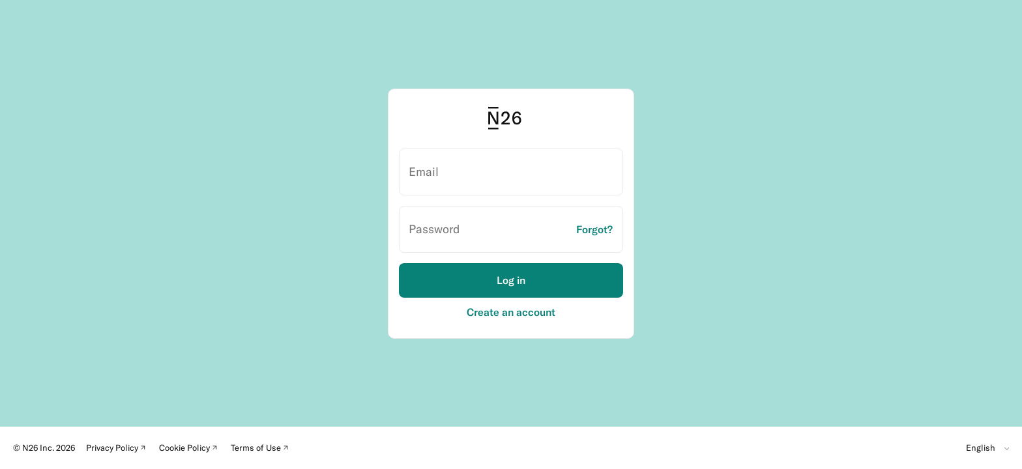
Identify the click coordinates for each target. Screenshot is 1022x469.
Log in (511, 280)
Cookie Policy (190, 449)
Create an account (511, 312)
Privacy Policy (118, 449)
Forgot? (594, 229)
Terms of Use (262, 449)
